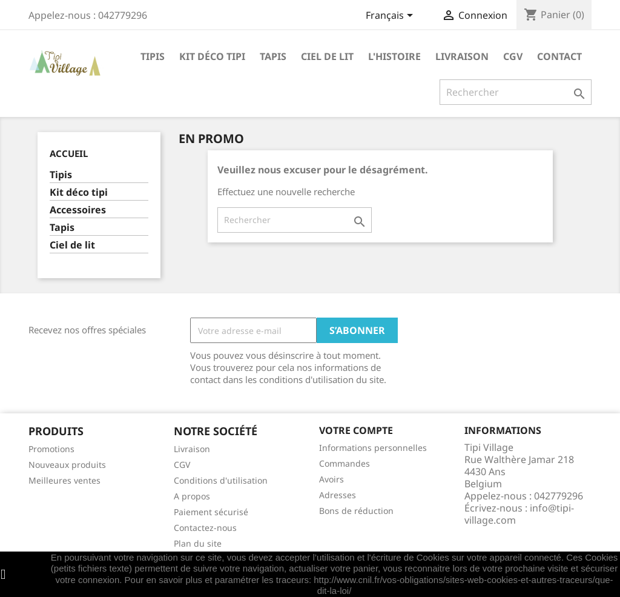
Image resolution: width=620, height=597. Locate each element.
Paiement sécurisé (211, 512)
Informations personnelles (373, 447)
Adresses (337, 495)
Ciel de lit (327, 56)
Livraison (462, 56)
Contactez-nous (205, 527)
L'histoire (394, 56)
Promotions (51, 449)
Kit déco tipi (212, 56)
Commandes (344, 463)
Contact (559, 56)
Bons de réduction (356, 510)
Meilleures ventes (64, 480)
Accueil (69, 153)
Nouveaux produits (67, 464)
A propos (192, 496)
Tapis (273, 56)
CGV (513, 56)
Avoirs (331, 479)
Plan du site (198, 543)
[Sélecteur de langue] (391, 16)
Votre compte (356, 430)
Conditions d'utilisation (221, 480)
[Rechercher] (516, 92)
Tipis (152, 56)
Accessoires (78, 210)
